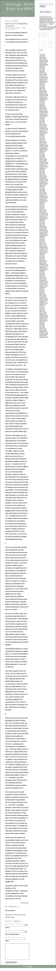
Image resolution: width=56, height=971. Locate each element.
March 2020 (42, 158)
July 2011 (41, 306)
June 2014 (42, 256)
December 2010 (43, 316)
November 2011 (43, 300)
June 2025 (42, 69)
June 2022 (42, 120)
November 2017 (43, 198)
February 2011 (43, 313)
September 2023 (43, 98)
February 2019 (43, 176)
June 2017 (42, 205)
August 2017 (42, 202)
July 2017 (41, 203)
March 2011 (42, 311)
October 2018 (43, 182)
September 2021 (43, 132)
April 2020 (42, 157)
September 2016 (43, 218)
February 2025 (43, 74)
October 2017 (43, 199)
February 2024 (43, 91)
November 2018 (43, 181)
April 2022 (42, 122)
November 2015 (43, 232)
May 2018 (42, 189)
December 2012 (43, 281)
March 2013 (42, 277)
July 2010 (41, 323)
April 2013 (42, 276)
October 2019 (43, 165)
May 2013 (42, 274)
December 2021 (43, 128)
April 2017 (42, 208)
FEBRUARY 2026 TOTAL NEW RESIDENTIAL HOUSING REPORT (46, 20)
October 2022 (43, 114)
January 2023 (42, 110)
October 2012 (43, 284)
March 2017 (42, 209)
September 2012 (43, 286)
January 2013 (42, 280)
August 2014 (42, 253)
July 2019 (41, 169)
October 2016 (43, 216)
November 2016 (43, 215)
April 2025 (42, 71)
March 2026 (42, 57)
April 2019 (42, 174)
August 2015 (42, 236)
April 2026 (42, 56)
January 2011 (42, 314)
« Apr (40, 49)
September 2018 (43, 183)
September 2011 (43, 303)
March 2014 (42, 260)
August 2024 (42, 83)
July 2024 (41, 84)
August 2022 (42, 117)
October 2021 (43, 131)
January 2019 (42, 178)
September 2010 (43, 320)
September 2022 (43, 115)
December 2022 (43, 111)
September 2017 (43, 201)
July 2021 (41, 135)
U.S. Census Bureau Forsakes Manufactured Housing (47, 28)
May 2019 (42, 172)
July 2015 (41, 238)
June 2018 (42, 188)
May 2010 (42, 325)
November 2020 (43, 147)
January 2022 (42, 127)
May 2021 (42, 138)
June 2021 (42, 137)
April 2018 (42, 191)
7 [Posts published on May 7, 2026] (46, 41)
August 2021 (42, 134)
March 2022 (42, 124)
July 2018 (41, 186)
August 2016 (42, 219)
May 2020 (42, 155)
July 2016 (41, 220)
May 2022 (42, 121)
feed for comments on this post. (15, 914)
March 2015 (42, 243)
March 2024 (42, 90)
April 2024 (42, 88)
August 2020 (42, 151)
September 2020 (43, 149)
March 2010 (42, 328)
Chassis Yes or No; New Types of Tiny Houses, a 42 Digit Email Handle (47, 24)
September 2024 (43, 81)
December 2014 (43, 247)
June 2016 (42, 222)
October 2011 (43, 301)
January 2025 (42, 76)
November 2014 (43, 249)
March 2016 (42, 226)
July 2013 (41, 272)
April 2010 (42, 327)
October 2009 (43, 335)
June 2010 (42, 324)
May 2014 (42, 257)
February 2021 (43, 142)
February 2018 (43, 193)
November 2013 (43, 266)
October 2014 (43, 250)
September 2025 (43, 64)
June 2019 (42, 171)
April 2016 (42, 225)
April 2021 (42, 140)
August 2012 (42, 287)
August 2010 (42, 321)
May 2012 (42, 291)
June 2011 (42, 307)
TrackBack (9, 917)
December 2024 (43, 77)
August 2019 (42, 168)
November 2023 (43, 96)
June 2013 (42, 273)
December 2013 (43, 264)
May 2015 (42, 240)
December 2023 (43, 94)
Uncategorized (16, 28)
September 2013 (43, 269)
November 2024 (43, 79)
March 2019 (42, 175)
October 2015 (43, 233)
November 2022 (43, 113)
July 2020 (41, 152)
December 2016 (43, 213)
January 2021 (42, 144)
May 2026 (42, 54)
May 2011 (42, 309)
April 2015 (42, 242)
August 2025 (42, 66)
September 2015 (43, 235)
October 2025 (43, 63)
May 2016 (42, 223)
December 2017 (43, 196)
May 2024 (42, 87)
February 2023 (43, 108)
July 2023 (41, 101)
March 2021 (42, 141)
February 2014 (43, 262)
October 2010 (43, 318)
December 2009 (43, 333)
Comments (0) (24, 903)
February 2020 (43, 159)
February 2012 (43, 296)
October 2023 (43, 97)
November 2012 (43, 283)
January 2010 (42, 331)
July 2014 (41, 254)
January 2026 (42, 59)
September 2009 (43, 337)
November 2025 (43, 61)
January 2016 (42, 229)
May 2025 (42, 70)
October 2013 (43, 267)
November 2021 (43, 130)
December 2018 (43, 179)
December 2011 (43, 299)
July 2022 (41, 118)
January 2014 (42, 263)
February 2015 (43, 245)
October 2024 (43, 80)
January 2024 (42, 93)
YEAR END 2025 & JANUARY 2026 (47, 27)
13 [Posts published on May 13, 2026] (44, 43)
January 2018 (42, 195)
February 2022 (43, 125)
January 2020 (42, 161)
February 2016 (43, 228)
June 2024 (42, 86)
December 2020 (43, 145)
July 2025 (41, 67)
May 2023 (42, 104)
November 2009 (43, 334)
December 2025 (43, 60)
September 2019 (43, 167)
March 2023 (42, 107)
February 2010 (43, 330)
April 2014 (42, 259)
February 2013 (43, 279)
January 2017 (42, 212)
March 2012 (42, 294)
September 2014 (43, 252)
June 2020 (42, 154)
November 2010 (43, 317)
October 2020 (43, 148)
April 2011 (42, 310)
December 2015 (43, 230)
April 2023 (42, 105)
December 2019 (43, 162)
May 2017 (42, 206)
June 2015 (42, 239)
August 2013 (42, 270)
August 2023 (42, 100)
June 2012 (42, 290)
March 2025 (42, 73)
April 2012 (42, 293)
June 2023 (42, 103)
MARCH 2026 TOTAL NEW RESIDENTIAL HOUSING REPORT (46, 17)
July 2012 (41, 289)
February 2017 (43, 211)
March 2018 (42, 192)
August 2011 (42, 304)
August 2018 (42, 185)
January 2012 (42, 297)
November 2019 (43, 164)
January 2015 (42, 246)
